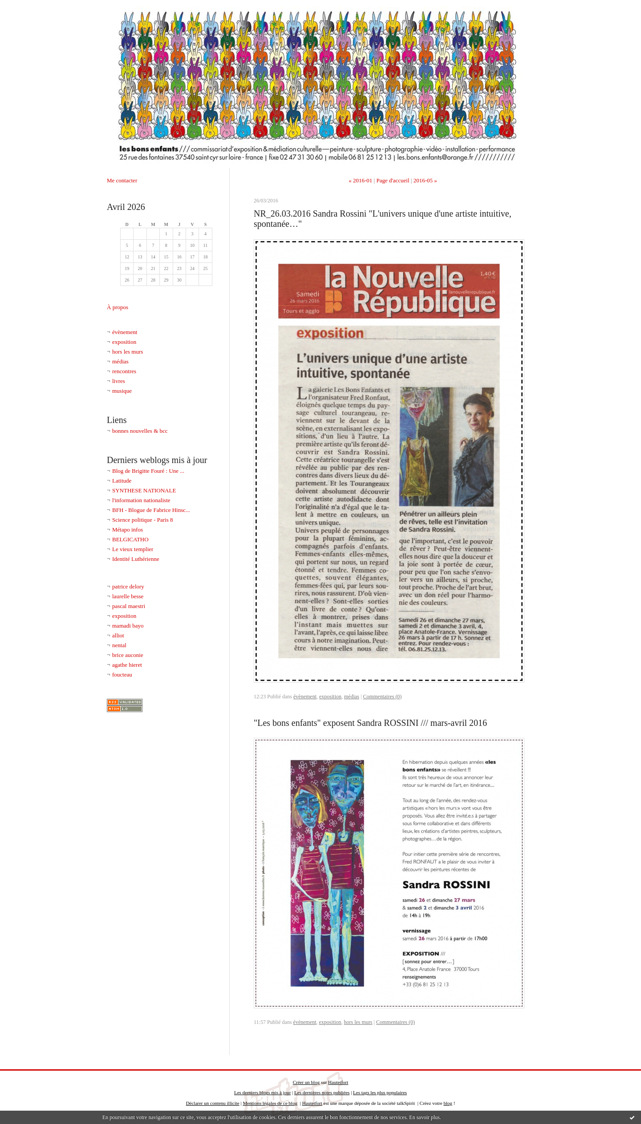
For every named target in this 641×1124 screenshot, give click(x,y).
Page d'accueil (392, 180)
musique (122, 390)
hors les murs (127, 351)
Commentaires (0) (382, 696)
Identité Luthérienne (135, 559)
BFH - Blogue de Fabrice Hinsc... (151, 510)
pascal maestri (128, 606)
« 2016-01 (360, 180)
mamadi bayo (127, 625)
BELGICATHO (130, 539)
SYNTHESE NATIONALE (144, 490)
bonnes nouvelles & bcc (140, 430)
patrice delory (128, 586)
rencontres (124, 371)
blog (447, 1103)
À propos (117, 307)
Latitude (121, 480)
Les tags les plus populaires (380, 1092)
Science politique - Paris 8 (142, 519)
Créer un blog (306, 1082)
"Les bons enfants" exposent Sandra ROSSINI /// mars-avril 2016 (370, 723)
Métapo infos (127, 529)
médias (120, 361)
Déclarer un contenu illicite (212, 1103)
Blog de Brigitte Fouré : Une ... (148, 470)
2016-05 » (425, 180)
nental (119, 645)
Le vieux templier (132, 549)
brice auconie (127, 655)
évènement (124, 332)
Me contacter (122, 180)
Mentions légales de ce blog (270, 1103)
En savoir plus (424, 1117)
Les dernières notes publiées (321, 1092)
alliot (118, 635)
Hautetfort (338, 1082)
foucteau (122, 674)
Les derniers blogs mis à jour (262, 1092)
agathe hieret (127, 664)
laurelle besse (127, 596)
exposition (124, 341)
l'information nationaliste (141, 500)
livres (118, 381)
